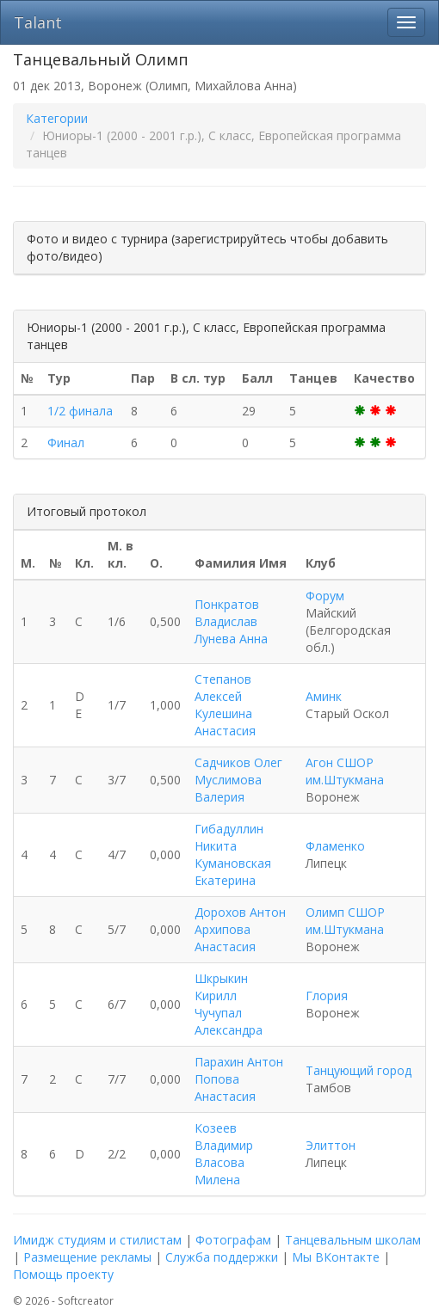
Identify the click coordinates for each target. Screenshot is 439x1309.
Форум (325, 595)
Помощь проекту (63, 1274)
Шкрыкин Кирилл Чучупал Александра (229, 1004)
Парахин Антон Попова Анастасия (239, 1079)
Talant (38, 22)
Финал (65, 442)
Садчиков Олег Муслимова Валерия (238, 779)
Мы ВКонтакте (336, 1257)
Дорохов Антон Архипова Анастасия (240, 929)
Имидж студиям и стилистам (97, 1240)
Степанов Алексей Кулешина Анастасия (225, 705)
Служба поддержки (221, 1257)
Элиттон (331, 1145)
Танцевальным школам (353, 1240)
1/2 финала (80, 411)
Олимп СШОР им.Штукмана (345, 920)
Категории (57, 118)
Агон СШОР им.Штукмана (345, 771)
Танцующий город (358, 1070)
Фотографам (233, 1240)
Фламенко (335, 846)
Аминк (324, 696)
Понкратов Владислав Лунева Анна (231, 621)
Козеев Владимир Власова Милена (224, 1154)
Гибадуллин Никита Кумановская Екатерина (233, 854)
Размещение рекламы (87, 1257)
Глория (327, 995)
